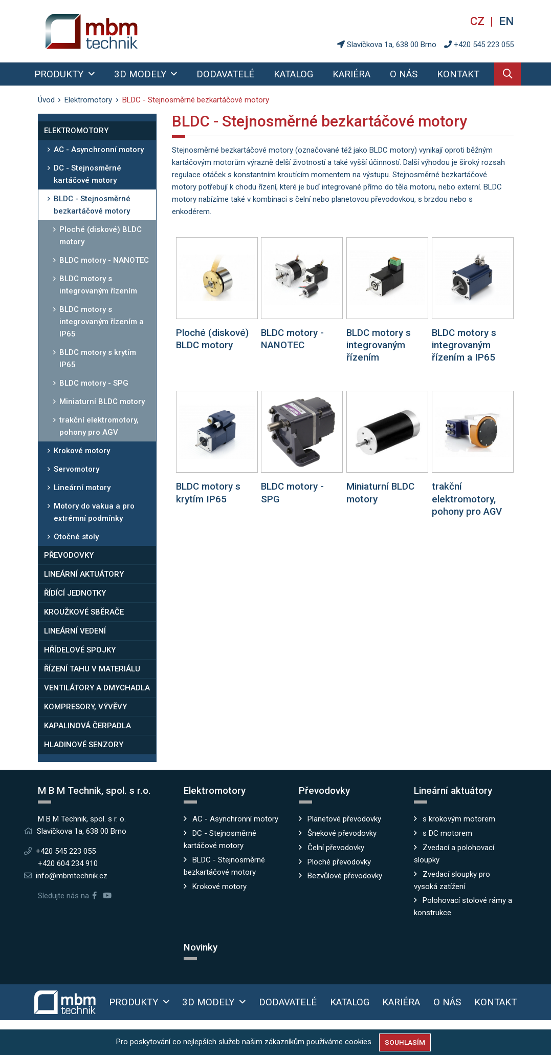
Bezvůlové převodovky (344, 875)
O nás (403, 74)
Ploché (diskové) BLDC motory (100, 235)
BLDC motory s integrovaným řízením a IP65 (101, 322)
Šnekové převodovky (342, 833)
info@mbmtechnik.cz (71, 875)
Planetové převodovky (344, 819)
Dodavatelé (225, 74)
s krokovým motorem (459, 819)
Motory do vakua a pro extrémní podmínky (94, 512)
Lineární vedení (75, 631)
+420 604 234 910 (68, 863)
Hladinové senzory (83, 744)
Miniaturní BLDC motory (102, 401)
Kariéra (351, 74)
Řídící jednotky (75, 593)
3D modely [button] (141, 74)
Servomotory (76, 469)
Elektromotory (76, 130)
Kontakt (458, 74)
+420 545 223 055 (484, 44)
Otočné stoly (76, 536)
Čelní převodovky (335, 847)
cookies (358, 1041)
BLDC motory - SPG (93, 383)
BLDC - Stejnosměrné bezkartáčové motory (92, 205)
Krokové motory (82, 450)
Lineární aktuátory (84, 574)
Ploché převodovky (339, 862)
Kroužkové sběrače (84, 612)
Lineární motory (82, 487)
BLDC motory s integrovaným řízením (98, 285)
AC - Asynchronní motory (99, 149)
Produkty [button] (60, 74)
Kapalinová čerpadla (87, 725)
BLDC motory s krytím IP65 (97, 358)
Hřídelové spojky (80, 650)
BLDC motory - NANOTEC (104, 260)
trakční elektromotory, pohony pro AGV (99, 426)
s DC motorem (447, 833)
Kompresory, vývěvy (85, 706)
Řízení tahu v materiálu (92, 668)
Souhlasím (405, 1042)
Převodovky (69, 555)
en (506, 21)
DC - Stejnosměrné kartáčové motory (87, 174)
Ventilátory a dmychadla (97, 687)
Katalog (293, 74)
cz (479, 21)
